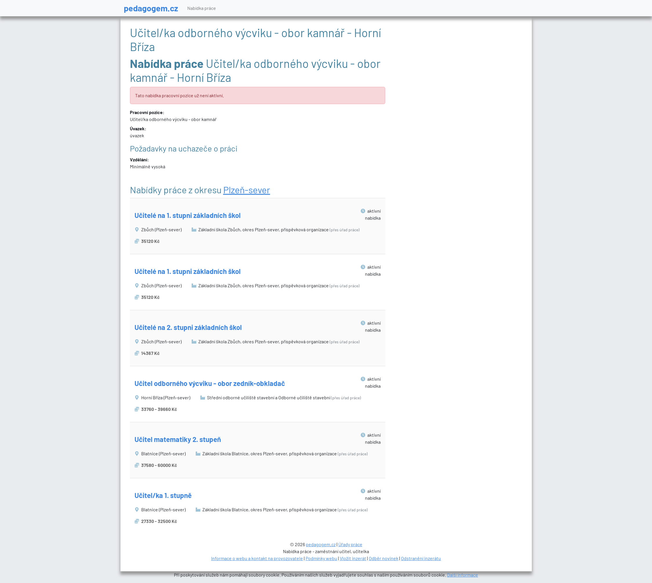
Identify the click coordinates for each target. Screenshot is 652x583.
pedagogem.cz (151, 8)
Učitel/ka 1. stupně (163, 495)
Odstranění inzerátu (421, 558)
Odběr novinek (383, 558)
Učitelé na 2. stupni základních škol (188, 327)
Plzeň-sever (246, 189)
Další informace (462, 574)
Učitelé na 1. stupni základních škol (188, 215)
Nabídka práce (201, 8)
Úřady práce (350, 544)
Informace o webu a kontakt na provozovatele (257, 558)
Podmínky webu (321, 558)
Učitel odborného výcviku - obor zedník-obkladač (210, 383)
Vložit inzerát (353, 558)
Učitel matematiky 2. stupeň (178, 439)
